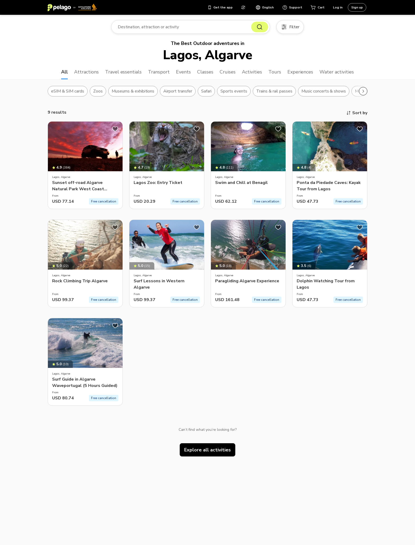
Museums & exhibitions (133, 91)
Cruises (228, 72)
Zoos (98, 91)
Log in (337, 7)
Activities (252, 72)
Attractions (86, 72)
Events (183, 72)
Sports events (233, 91)
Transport (159, 72)
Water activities (336, 72)
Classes (205, 72)
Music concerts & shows (323, 91)
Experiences (300, 72)
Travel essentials (123, 72)
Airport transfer (177, 91)
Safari (206, 91)
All (64, 72)
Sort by (356, 113)
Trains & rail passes (274, 91)
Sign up (357, 7)
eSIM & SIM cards (67, 91)
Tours (274, 72)
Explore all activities (207, 450)
